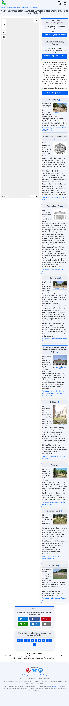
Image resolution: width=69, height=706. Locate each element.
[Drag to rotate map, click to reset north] (4, 28)
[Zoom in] (4, 21)
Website (49, 130)
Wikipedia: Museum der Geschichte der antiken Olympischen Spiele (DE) (54, 393)
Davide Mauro (56, 525)
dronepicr (57, 112)
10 (34, 644)
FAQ (23, 675)
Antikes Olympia (34, 7)
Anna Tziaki (56, 424)
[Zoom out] (4, 24)
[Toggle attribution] (37, 196)
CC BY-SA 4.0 (63, 424)
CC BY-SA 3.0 (62, 478)
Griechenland (24, 7)
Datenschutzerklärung (40, 675)
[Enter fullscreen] (4, 37)
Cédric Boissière (59, 367)
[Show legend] (36, 21)
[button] (23, 619)
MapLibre (32, 196)
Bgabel (56, 478)
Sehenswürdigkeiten (13, 7)
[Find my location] (4, 32)
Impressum (29, 675)
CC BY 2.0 (62, 112)
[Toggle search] (59, 3)
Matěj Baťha (56, 288)
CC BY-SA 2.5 (63, 288)
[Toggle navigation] (65, 3)
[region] (20, 108)
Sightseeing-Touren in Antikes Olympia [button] (54, 93)
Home (3, 7)
